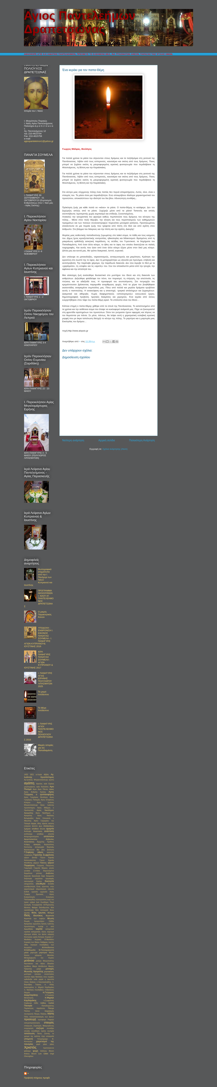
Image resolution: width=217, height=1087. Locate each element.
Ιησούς (44, 924)
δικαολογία (36, 876)
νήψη (33, 977)
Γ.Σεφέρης (29, 852)
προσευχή (30, 1019)
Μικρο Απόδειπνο (39, 966)
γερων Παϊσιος (40, 863)
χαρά (38, 1044)
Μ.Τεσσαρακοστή (46, 950)
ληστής (51, 942)
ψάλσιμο (27, 1051)
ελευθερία (40, 883)
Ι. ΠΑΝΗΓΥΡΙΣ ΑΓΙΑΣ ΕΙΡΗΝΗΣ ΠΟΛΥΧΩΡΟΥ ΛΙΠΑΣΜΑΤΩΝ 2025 (45, 680)
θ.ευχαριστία (37, 905)
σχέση (43, 1031)
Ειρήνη (39, 881)
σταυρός (49, 1022)
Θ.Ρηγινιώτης (48, 905)
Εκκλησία (49, 881)
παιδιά (51, 1003)
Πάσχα (51, 1008)
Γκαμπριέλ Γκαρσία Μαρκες (36, 868)
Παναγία (28, 1005)
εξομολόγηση (41, 889)
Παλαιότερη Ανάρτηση (142, 440)
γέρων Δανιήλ (30, 857)
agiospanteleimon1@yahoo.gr (38, 141)
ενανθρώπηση (29, 886)
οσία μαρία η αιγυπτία (44, 979)
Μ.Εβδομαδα (29, 950)
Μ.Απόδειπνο (48, 947)
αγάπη (29, 783)
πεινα (37, 1011)
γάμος (40, 852)
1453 (26, 774)
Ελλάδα (51, 884)
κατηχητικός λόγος (38, 932)
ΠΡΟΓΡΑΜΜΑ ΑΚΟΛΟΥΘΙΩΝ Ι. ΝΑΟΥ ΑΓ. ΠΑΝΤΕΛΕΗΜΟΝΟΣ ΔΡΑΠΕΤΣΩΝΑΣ (39, 598)
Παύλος (27, 1011)
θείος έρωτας (39, 912)
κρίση (35, 937)
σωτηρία (50, 1031)
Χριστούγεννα (48, 1048)
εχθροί (32, 902)
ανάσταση (49, 831)
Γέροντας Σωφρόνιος (43, 855)
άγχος (33, 823)
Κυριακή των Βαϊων (32, 942)
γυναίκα (27, 871)
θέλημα (50, 913)
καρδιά (39, 929)
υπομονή (28, 1039)
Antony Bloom (30, 1054)
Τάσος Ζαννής (43, 1033)
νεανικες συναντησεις (44, 974)
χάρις (52, 1044)
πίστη (50, 1013)
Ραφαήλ (51, 1020)
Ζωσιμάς (27, 905)
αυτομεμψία (39, 847)
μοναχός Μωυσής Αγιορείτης (39, 970)
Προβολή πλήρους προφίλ (37, 1077)
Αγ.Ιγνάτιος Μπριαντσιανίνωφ (36, 780)
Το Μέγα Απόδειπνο (43, 709)
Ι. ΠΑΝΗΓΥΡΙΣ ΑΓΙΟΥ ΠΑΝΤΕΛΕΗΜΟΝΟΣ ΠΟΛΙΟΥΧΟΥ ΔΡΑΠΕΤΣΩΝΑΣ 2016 (39, 731)
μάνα (26, 952)
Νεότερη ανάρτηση (73, 440)
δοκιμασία (50, 876)
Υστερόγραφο (42, 1039)
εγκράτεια (39, 878)
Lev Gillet (43, 1053)
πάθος (43, 1003)
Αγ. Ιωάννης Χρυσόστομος (39, 775)
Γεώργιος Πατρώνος (45, 865)
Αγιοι (34, 789)
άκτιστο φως (37, 826)
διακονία (27, 876)
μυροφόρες (49, 971)
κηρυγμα (50, 932)
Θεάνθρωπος (44, 907)
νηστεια (27, 977)
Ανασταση (37, 831)
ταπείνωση (29, 1033)
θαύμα (34, 907)
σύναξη (27, 1031)
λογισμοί (34, 945)
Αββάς (46, 774)
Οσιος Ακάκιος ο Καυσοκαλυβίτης (37, 982)
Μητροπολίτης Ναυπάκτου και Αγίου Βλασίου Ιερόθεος (39, 963)
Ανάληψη (27, 831)
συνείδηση (35, 1031)
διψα (43, 876)
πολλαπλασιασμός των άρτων (41, 1017)
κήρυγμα (27, 934)
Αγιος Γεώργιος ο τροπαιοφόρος (39, 793)
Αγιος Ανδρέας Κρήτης (35, 792)
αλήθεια (35, 828)
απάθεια (40, 834)
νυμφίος (51, 977)
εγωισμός (50, 878)
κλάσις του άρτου (39, 934)
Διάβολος (50, 873)
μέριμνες (38, 955)
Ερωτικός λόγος (45, 894)
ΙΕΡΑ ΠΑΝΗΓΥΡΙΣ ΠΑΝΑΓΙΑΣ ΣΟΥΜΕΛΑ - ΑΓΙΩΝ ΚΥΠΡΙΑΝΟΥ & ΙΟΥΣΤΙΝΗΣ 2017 (38, 659)
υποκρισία (50, 1036)
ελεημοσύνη (28, 884)
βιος (43, 850)
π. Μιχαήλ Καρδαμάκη (44, 987)
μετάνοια (29, 960)
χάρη (45, 1044)
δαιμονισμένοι (48, 871)
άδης (39, 823)
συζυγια (40, 1028)
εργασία (35, 892)
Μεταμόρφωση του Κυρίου (39, 958)
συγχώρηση (28, 1028)
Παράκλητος (29, 1008)
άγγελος (39, 784)
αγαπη (51, 780)
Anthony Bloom (47, 1051)
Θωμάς (27, 921)
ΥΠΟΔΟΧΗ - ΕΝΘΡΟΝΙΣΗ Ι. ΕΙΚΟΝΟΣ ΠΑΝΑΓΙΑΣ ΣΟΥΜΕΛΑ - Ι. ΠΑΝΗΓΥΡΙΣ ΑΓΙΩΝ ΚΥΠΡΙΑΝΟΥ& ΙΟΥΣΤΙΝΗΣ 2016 (38, 637)
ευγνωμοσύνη (41, 899)
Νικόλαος (39, 977)
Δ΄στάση (36, 871)
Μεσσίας (50, 955)
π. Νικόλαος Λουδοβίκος (34, 990)
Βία (38, 850)
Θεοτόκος (38, 915)
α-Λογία (39, 774)
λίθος (26, 945)
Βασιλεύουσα (29, 850)
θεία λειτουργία (41, 910)
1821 (32, 774)
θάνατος (27, 907)
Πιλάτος (44, 1014)
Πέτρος (37, 1014)
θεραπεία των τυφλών (34, 918)
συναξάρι (50, 1028)
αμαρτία (50, 828)
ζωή (37, 902)
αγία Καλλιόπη (42, 787)
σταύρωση (28, 1026)
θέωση (50, 918)
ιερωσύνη (37, 924)
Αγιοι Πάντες (43, 789)
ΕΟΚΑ (26, 892)
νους (45, 977)
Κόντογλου (28, 937)
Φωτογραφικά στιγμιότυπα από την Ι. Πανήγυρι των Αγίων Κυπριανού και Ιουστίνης (38, 577)
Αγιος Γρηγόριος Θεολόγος (36, 797)
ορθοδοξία (28, 979)
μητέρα (38, 961)
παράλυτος (41, 1008)
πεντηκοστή (28, 1014)
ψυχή (35, 1051)
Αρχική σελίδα (106, 440)
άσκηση (37, 844)
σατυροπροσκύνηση (32, 1023)
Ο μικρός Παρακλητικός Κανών (45, 614)
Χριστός (30, 1047)
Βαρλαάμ (50, 847)
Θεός (27, 915)
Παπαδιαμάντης (48, 1006)
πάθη (36, 1003)
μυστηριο (27, 974)
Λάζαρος (44, 942)
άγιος (51, 789)
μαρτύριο (43, 952)
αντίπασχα (28, 834)
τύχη (43, 1036)
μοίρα (39, 969)
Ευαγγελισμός (29, 897)
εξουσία (51, 889)
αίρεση (44, 823)
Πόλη (26, 1017)
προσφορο (42, 1020)
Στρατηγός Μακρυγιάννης (43, 1026)
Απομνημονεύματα (31, 836)
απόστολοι (49, 836)
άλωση (42, 829)
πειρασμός (49, 1011)
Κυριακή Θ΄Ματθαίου (44, 939)
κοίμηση (51, 934)
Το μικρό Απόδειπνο (43, 693)
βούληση (50, 850)
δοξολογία (28, 878)
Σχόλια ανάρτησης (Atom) (115, 449)
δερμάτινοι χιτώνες (33, 873)
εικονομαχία (28, 881)
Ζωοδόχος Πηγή (47, 902)
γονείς (51, 868)
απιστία (51, 834)
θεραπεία (50, 915)
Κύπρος (41, 937)
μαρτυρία (33, 953)
